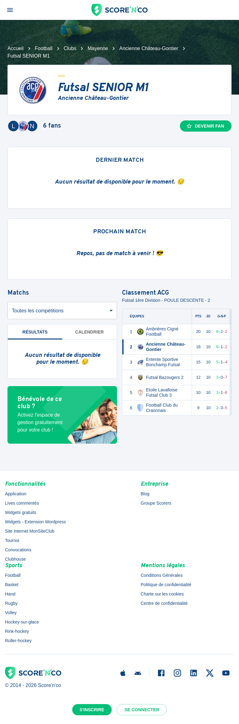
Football (44, 48)
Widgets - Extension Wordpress (35, 521)
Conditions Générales (162, 575)
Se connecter (141, 709)
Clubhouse (15, 559)
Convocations (18, 549)
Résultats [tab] (35, 331)
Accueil (15, 48)
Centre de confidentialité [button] (164, 603)
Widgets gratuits (20, 512)
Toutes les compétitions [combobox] (37, 310)
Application (15, 493)
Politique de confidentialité (166, 584)
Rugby (11, 603)
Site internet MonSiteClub (29, 531)
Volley (10, 612)
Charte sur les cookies (162, 593)
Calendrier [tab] (89, 331)
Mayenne (97, 48)
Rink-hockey (17, 631)
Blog (145, 493)
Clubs (70, 48)
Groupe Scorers (156, 503)
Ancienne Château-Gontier (148, 48)
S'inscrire (92, 709)
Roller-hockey (18, 640)
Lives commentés (22, 503)
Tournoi (12, 540)
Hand (10, 593)
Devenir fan (205, 126)
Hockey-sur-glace (22, 621)
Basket (11, 584)
